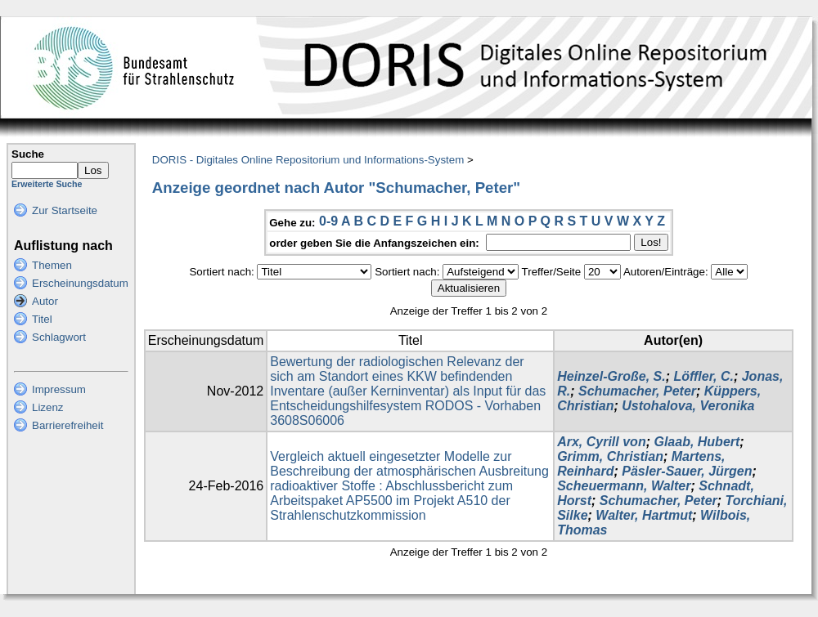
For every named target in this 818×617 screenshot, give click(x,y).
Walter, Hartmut (644, 515)
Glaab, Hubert (696, 442)
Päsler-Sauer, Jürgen (687, 471)
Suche (27, 154)
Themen (52, 265)
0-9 (328, 221)
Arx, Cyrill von (601, 442)
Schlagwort (59, 337)
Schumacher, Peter (637, 391)
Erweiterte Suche (46, 184)
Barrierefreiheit (67, 425)
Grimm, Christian (610, 456)
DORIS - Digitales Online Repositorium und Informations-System (308, 160)
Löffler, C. (703, 376)
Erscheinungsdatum (80, 283)
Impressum (59, 389)
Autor (45, 301)
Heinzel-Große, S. (611, 376)
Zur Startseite (64, 210)
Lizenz (48, 407)
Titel (42, 319)
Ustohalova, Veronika (688, 406)
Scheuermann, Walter (623, 486)
